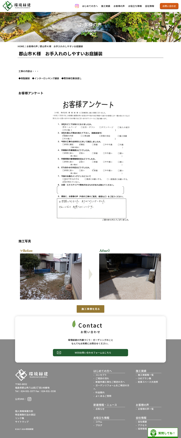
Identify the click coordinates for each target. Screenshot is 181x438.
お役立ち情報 (135, 6)
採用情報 (142, 428)
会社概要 (142, 421)
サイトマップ (22, 421)
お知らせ (100, 408)
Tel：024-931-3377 (25, 391)
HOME (21, 46)
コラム (99, 421)
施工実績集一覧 (146, 374)
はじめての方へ (90, 6)
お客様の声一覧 (146, 408)
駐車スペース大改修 (148, 381)
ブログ (99, 425)
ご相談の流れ (102, 378)
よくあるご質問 (103, 395)
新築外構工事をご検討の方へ (110, 381)
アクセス (142, 425)
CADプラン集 (144, 378)
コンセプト (101, 374)
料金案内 (100, 392)
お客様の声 (119, 6)
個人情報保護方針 (24, 411)
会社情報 (149, 6)
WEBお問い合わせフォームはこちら (93, 352)
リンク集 (19, 418)
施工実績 (105, 6)
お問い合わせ (169, 6)
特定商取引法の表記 (25, 414)
